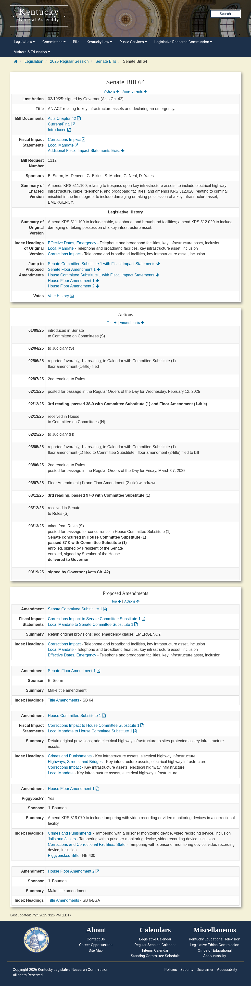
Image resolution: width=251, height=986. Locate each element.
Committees (54, 42)
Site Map (96, 950)
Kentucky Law (99, 42)
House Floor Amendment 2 (73, 286)
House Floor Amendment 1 (73, 281)
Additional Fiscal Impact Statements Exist (86, 150)
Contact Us (96, 939)
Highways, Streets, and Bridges (75, 762)
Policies (170, 969)
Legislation (34, 61)
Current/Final (61, 124)
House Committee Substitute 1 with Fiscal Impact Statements (103, 275)
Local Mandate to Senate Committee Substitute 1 (93, 624)
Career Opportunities (96, 945)
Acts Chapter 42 (64, 118)
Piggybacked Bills (63, 855)
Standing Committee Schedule (155, 956)
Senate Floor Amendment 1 (74, 269)
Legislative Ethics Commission (214, 945)
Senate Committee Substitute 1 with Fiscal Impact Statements (104, 264)
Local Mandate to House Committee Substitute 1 (92, 731)
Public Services (133, 42)
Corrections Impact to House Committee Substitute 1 (96, 725)
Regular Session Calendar (155, 945)
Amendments (135, 91)
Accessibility (227, 969)
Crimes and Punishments (70, 756)
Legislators (24, 41)
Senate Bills (105, 61)
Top (111, 323)
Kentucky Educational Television (214, 939)
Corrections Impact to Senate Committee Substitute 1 (96, 619)
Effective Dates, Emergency (72, 243)
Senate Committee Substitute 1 (77, 609)
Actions (111, 91)
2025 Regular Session (69, 61)
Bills (76, 42)
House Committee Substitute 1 (76, 716)
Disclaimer (205, 969)
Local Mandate (63, 145)
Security (186, 969)
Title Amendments (63, 700)
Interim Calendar (155, 950)
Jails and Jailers (62, 839)
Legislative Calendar (155, 939)
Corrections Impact (66, 139)
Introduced (59, 130)
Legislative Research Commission (183, 42)
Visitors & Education (32, 52)
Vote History (61, 296)
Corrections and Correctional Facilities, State (87, 844)
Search (225, 14)
